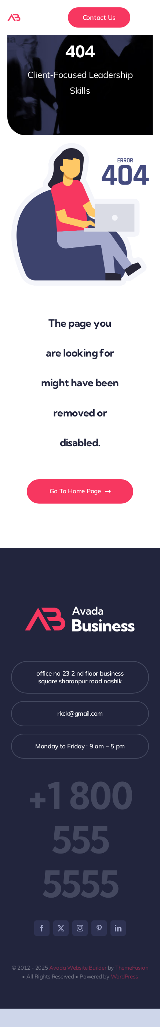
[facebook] (42, 928)
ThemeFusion (132, 967)
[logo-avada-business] (25, 17)
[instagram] (80, 928)
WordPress (124, 976)
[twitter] (61, 928)
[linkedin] (118, 928)
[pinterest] (99, 928)
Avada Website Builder (77, 967)
